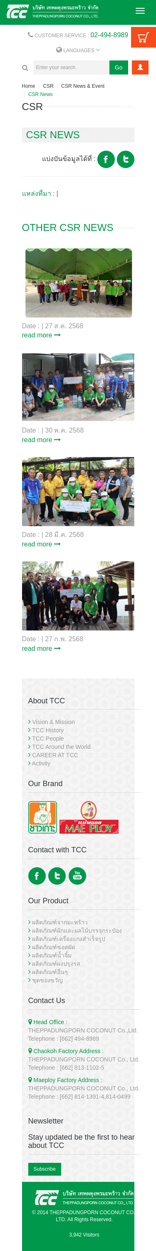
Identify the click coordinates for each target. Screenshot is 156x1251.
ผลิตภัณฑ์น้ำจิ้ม (52, 955)
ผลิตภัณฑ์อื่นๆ (50, 972)
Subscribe (45, 1169)
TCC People (48, 738)
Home (28, 86)
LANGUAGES (78, 50)
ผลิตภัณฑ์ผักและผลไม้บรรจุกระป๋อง (77, 930)
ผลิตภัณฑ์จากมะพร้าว (60, 922)
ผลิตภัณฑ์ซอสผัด (53, 947)
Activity (41, 763)
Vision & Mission (53, 722)
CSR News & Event (82, 86)
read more (41, 335)
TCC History (48, 730)
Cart (143, 37)
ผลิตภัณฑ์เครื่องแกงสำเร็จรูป (68, 939)
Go (119, 67)
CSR (48, 86)
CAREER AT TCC (55, 755)
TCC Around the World (61, 746)
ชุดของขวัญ (47, 980)
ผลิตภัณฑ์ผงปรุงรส (56, 963)
